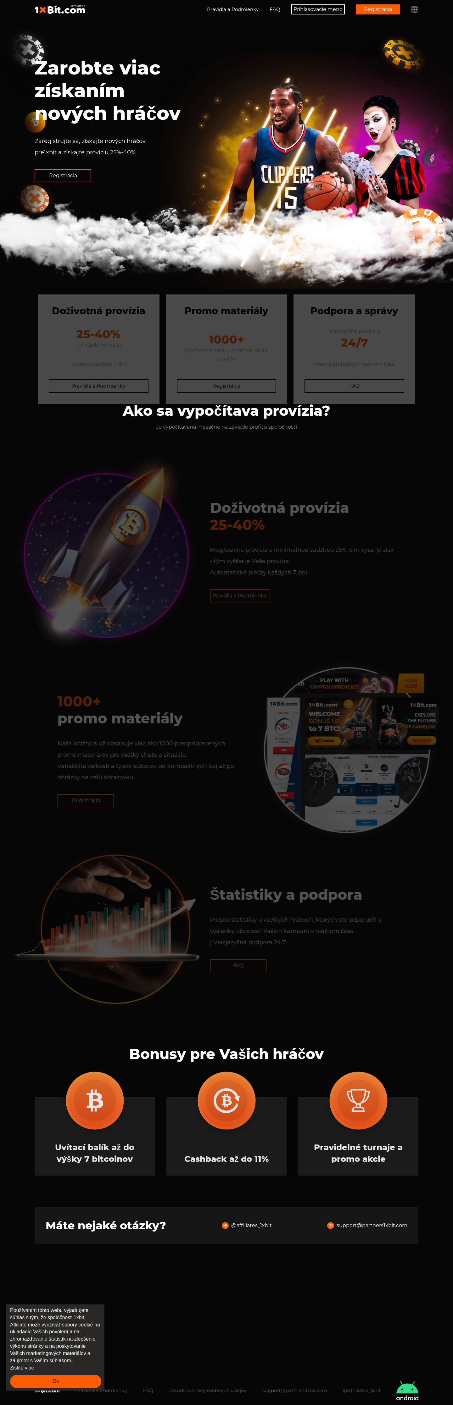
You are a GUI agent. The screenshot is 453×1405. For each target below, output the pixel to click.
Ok (56, 1381)
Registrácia (378, 9)
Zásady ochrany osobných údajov (207, 1390)
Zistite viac (22, 1367)
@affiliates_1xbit (247, 1331)
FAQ (275, 9)
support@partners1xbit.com (367, 1331)
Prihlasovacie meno (318, 9)
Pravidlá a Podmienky (233, 9)
